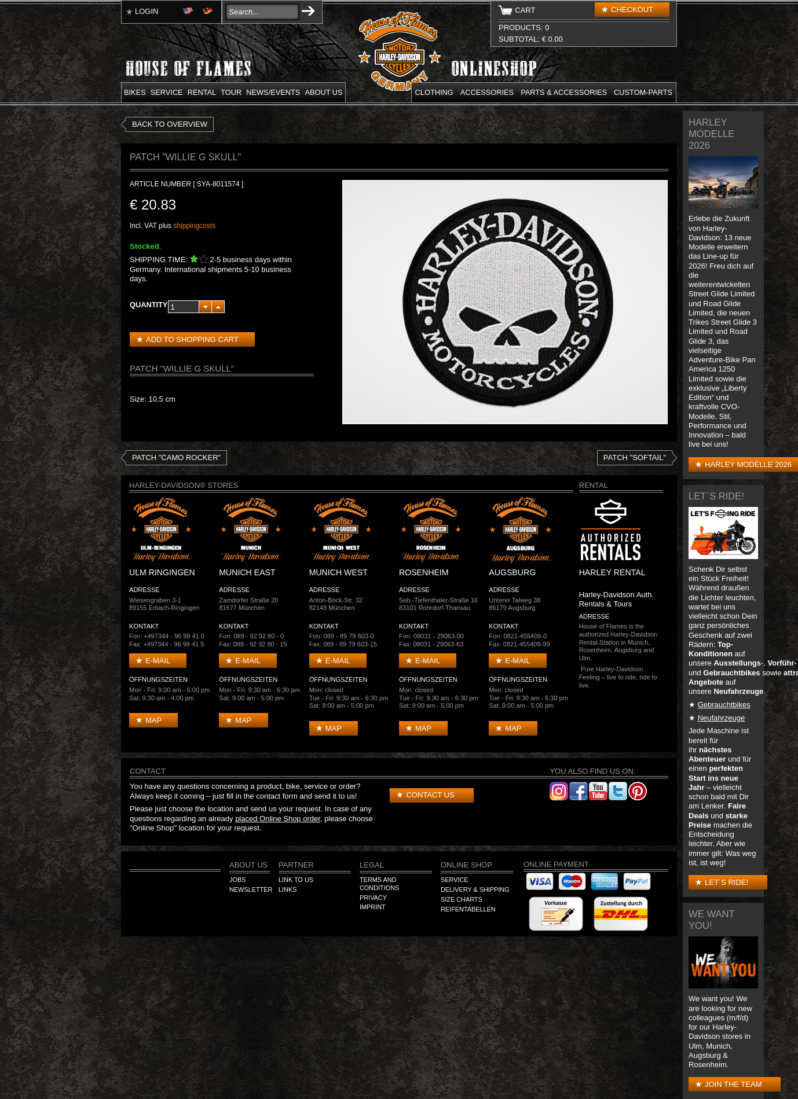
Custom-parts (643, 92)
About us (323, 92)
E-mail (157, 660)
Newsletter (250, 889)
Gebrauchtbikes (724, 704)
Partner (296, 865)
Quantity (148, 304)
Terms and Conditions (379, 883)
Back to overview (169, 124)
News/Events (273, 92)
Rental (202, 92)
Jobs (237, 879)
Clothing (434, 92)
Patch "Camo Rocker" (176, 457)
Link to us (296, 879)
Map (153, 720)
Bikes (135, 92)
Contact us (430, 795)
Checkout (632, 9)
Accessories (487, 92)
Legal (372, 865)
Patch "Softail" (634, 457)
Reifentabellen (468, 909)
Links (287, 889)
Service (167, 92)
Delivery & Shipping (475, 889)
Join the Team (733, 1084)
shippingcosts (194, 226)
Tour (231, 92)
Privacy (373, 897)
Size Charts (461, 899)
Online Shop (466, 865)
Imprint (373, 906)
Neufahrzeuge (721, 718)
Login (146, 11)
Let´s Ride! (726, 882)
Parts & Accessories (564, 92)
